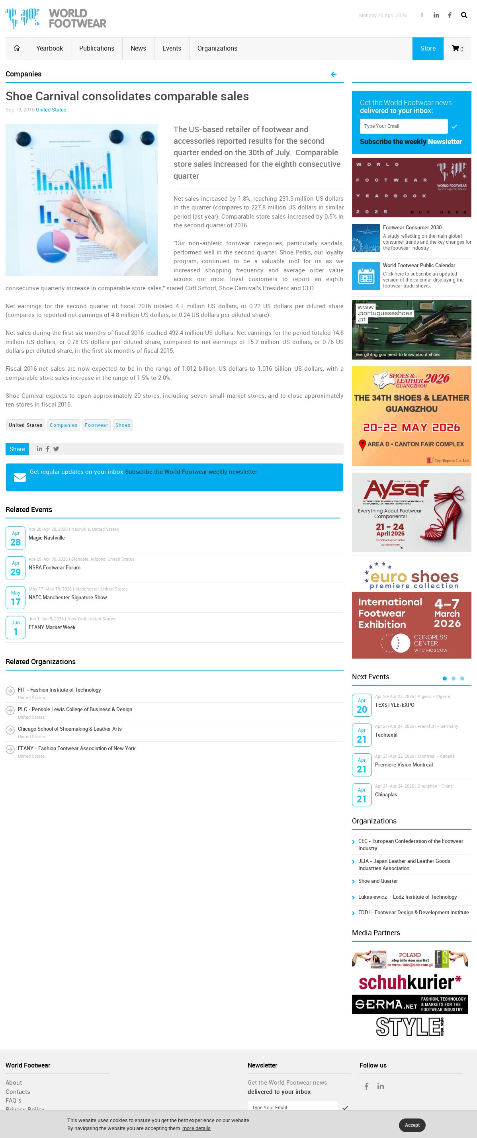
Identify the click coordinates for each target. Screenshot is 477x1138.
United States (51, 110)
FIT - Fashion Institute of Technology (59, 690)
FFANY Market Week (52, 627)
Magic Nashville (47, 538)
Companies (64, 425)
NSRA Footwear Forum (54, 568)
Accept (412, 1125)
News (138, 48)
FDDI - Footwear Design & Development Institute (413, 912)
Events (171, 48)
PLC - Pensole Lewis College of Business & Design (75, 709)
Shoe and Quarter (378, 881)
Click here (393, 274)
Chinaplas (386, 795)
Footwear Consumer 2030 (412, 228)
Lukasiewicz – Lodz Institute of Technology (407, 897)
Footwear (96, 425)
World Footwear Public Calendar (419, 265)
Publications (96, 48)
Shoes (123, 425)
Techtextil (386, 735)
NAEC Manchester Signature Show (68, 597)
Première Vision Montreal (404, 765)
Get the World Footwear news (287, 1082)
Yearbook (49, 48)
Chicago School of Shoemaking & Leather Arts (70, 729)
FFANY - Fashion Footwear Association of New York (77, 748)
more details (196, 1128)
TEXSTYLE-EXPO (394, 705)
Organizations (217, 48)
